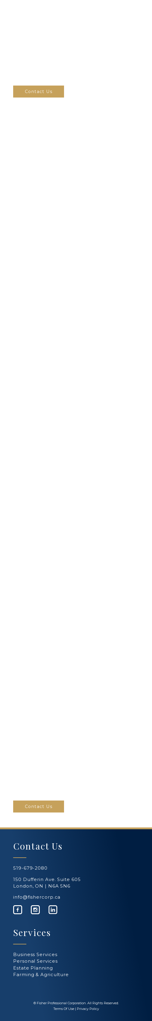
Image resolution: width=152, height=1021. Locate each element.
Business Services (35, 954)
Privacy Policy (88, 1009)
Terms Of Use (63, 1009)
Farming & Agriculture (41, 974)
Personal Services (35, 961)
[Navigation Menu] (132, 7)
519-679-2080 (30, 868)
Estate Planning (33, 968)
